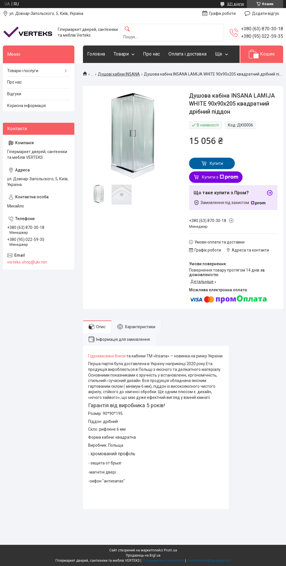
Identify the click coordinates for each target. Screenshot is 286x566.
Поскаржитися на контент (163, 561)
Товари (121, 54)
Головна (96, 54)
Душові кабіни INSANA (119, 74)
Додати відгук (265, 13)
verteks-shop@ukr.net (27, 262)
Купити (216, 163)
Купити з (220, 177)
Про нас (151, 54)
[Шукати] (127, 29)
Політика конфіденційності (209, 561)
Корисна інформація (26, 105)
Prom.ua (170, 550)
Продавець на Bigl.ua (143, 555)
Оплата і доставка (187, 54)
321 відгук (235, 4)
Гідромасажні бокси (107, 356)
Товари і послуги (22, 70)
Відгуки (14, 94)
